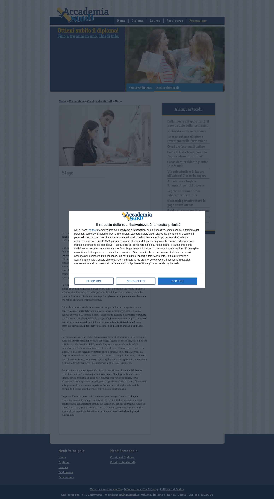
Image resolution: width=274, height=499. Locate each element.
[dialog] (137, 249)
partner (92, 230)
